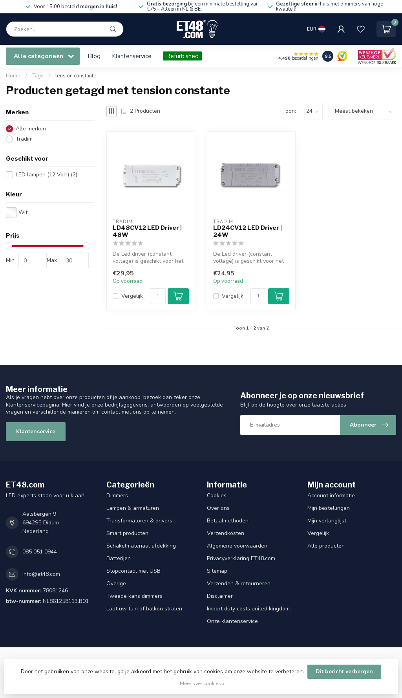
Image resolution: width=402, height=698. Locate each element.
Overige (116, 583)
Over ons (218, 508)
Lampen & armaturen (132, 508)
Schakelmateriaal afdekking (141, 546)
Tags (38, 75)
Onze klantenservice (232, 621)
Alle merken (31, 129)
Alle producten (326, 546)
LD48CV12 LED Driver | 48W (147, 231)
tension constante (76, 75)
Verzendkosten (225, 533)
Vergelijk (132, 296)
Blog (94, 56)
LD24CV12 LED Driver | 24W (247, 231)
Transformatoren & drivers (139, 520)
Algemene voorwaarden (237, 546)
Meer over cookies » (202, 683)
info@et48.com (41, 574)
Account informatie (331, 495)
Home (13, 75)
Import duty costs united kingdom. (249, 608)
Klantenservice (132, 56)
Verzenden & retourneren (238, 583)
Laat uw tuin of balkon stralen (144, 608)
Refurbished (182, 56)
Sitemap (217, 571)
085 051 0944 (39, 551)
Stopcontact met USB (133, 571)
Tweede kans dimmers (134, 596)
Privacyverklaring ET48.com (241, 558)
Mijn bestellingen (328, 508)
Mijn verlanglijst (326, 520)
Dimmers (117, 495)
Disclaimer (220, 596)
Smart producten (127, 533)
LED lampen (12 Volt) (46, 175)
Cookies (217, 495)
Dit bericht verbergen (344, 671)
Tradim (24, 139)
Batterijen (118, 558)
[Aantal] (158, 296)
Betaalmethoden (228, 520)
